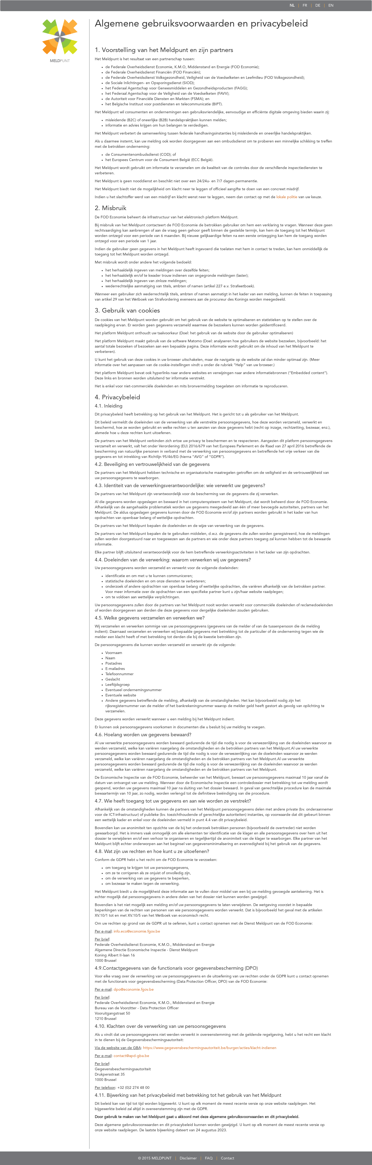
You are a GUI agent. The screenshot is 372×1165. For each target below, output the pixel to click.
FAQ (209, 1158)
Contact (227, 1158)
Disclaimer (188, 1158)
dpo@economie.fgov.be (134, 989)
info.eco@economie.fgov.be (137, 931)
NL (292, 5)
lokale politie (286, 197)
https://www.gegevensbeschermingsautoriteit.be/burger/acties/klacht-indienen (209, 1048)
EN (330, 5)
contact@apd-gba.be (131, 1056)
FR (305, 5)
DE (317, 5)
